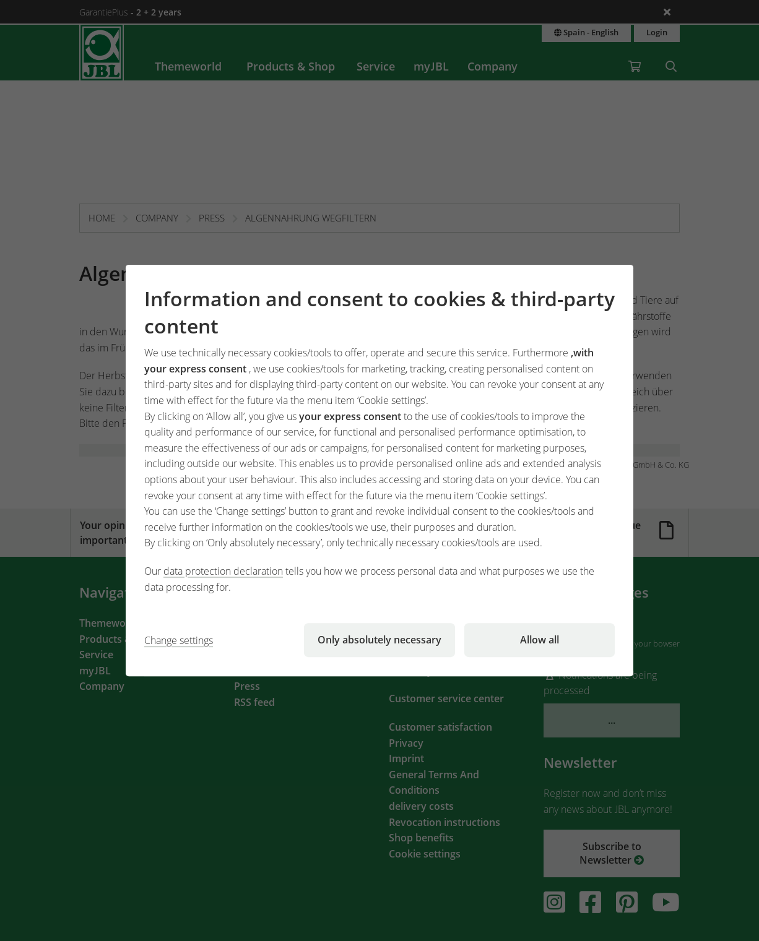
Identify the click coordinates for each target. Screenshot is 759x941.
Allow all (539, 640)
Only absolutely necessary (379, 640)
